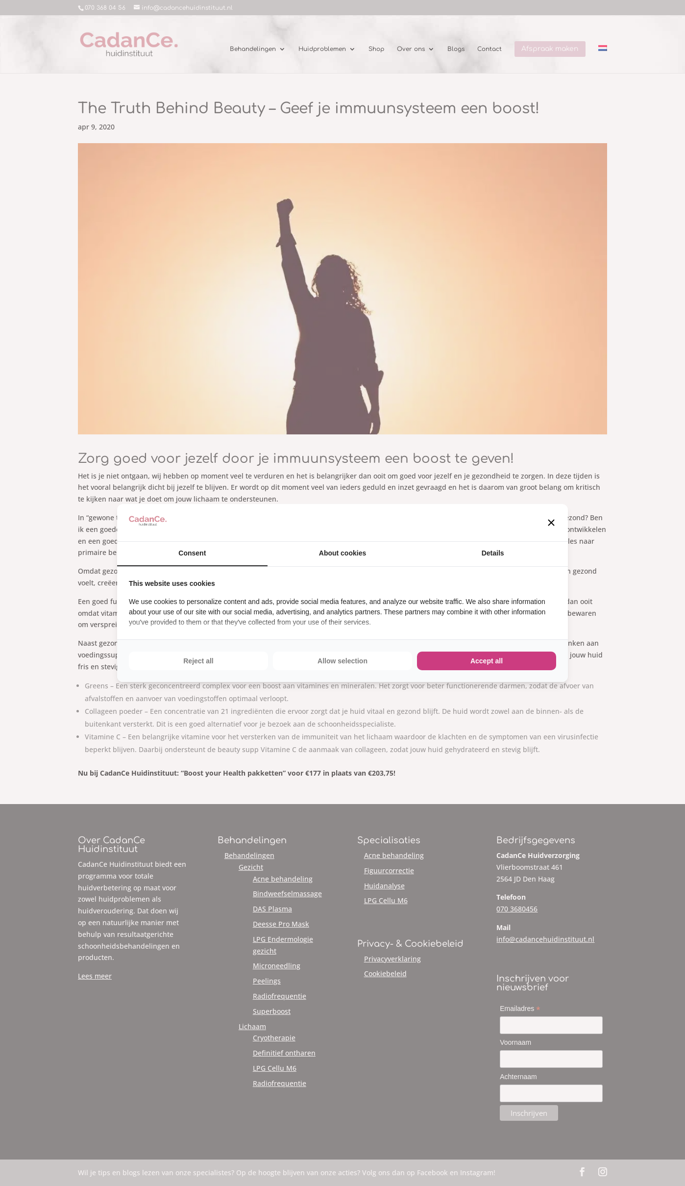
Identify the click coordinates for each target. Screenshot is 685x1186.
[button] (551, 523)
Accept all (486, 661)
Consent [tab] (192, 553)
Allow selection (342, 661)
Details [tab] (493, 553)
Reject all (198, 661)
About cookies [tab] (342, 553)
